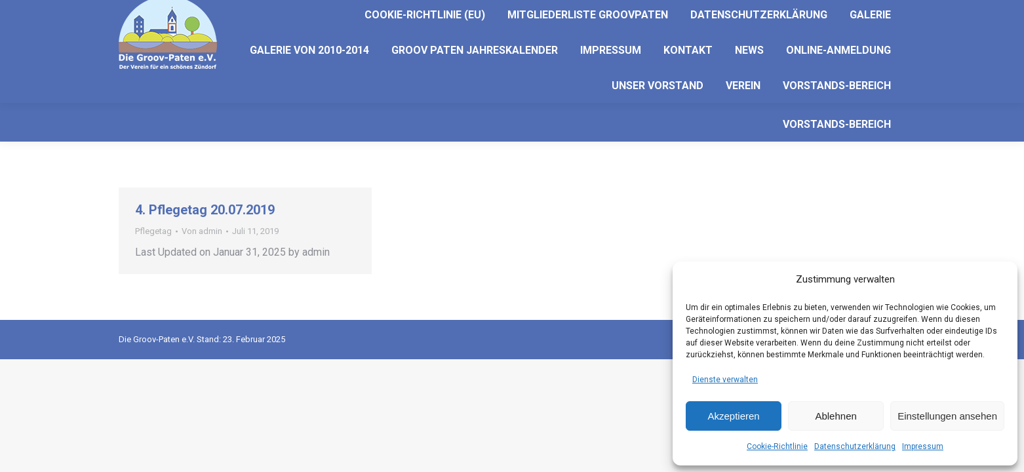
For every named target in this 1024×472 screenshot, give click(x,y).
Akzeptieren (733, 416)
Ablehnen (835, 416)
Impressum (922, 446)
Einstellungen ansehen (947, 416)
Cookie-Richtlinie (777, 446)
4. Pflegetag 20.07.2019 (205, 210)
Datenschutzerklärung (855, 446)
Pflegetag (153, 231)
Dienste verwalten (725, 379)
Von (202, 231)
